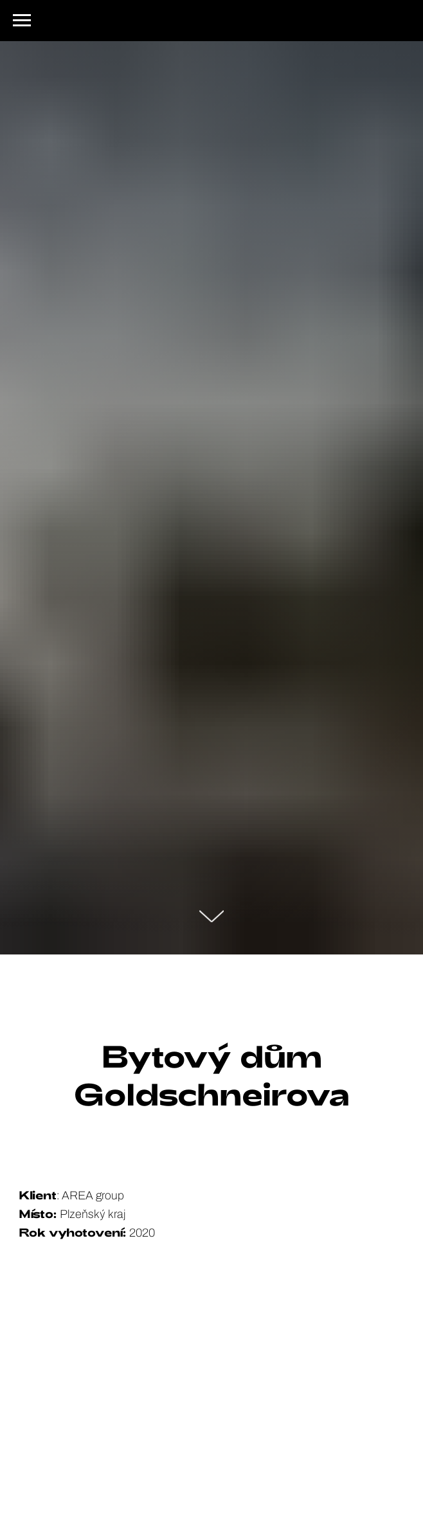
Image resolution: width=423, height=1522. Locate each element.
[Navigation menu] (22, 20)
